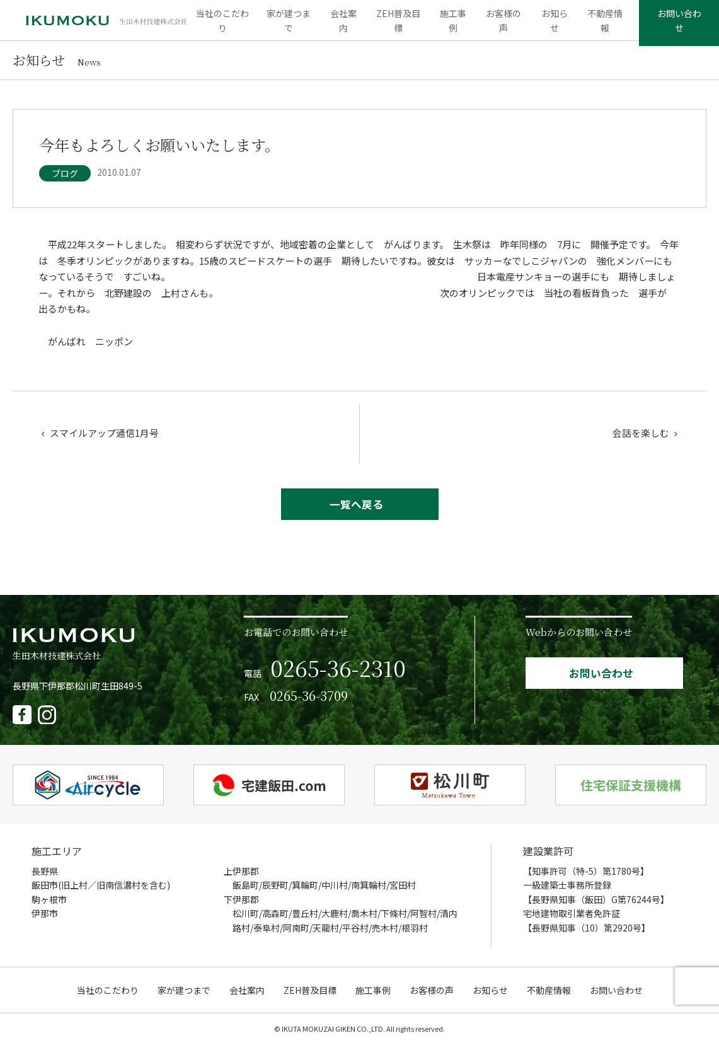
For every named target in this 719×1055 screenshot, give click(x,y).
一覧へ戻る (356, 514)
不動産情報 (600, 25)
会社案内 (345, 25)
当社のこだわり (226, 25)
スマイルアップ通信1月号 (98, 442)
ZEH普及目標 (399, 25)
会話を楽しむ (647, 442)
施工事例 (452, 25)
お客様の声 (501, 25)
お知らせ (551, 25)
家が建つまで (292, 25)
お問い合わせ (676, 25)
